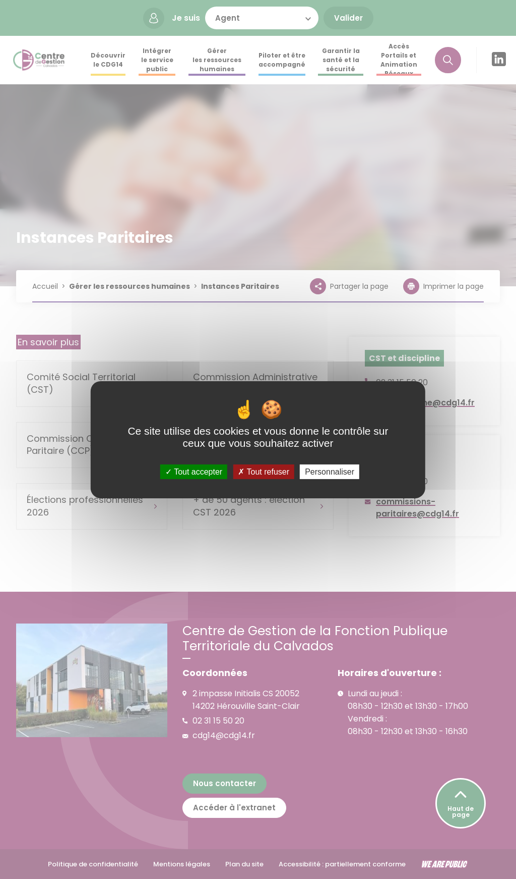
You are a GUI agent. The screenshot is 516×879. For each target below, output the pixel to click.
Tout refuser (263, 471)
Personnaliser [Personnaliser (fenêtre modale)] (329, 471)
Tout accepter (193, 471)
